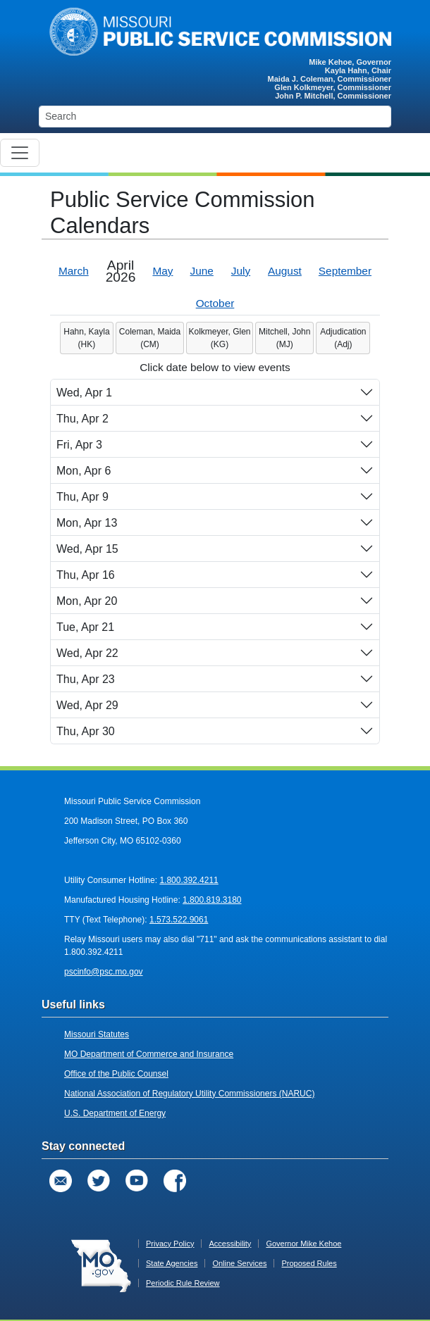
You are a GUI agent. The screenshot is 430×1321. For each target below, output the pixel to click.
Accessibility (230, 1243)
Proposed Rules (308, 1263)
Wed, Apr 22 (87, 653)
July (240, 271)
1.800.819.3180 (212, 900)
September (345, 271)
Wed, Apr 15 (87, 549)
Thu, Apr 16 (85, 575)
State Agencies (171, 1263)
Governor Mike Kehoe (303, 1243)
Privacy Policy (170, 1243)
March (74, 271)
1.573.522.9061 (178, 920)
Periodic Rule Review (183, 1283)
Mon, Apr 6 (83, 471)
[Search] (215, 116)
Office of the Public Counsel (116, 1074)
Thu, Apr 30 (85, 731)
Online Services (239, 1263)
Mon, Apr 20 (86, 601)
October (215, 303)
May (162, 271)
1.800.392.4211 (188, 880)
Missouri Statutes (96, 1034)
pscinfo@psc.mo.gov (103, 972)
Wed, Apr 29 (87, 705)
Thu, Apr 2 (82, 419)
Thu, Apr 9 (82, 497)
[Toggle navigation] (19, 153)
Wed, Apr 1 (84, 393)
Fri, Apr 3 (79, 445)
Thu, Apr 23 (85, 679)
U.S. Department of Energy (115, 1113)
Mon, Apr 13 (86, 523)
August (285, 271)
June (202, 271)
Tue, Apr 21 (85, 627)
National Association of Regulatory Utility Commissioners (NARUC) (189, 1093)
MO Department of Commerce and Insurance (148, 1054)
